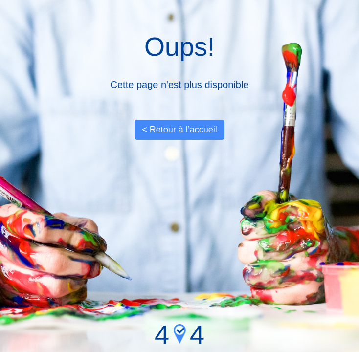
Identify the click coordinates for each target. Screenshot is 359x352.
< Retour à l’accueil (179, 129)
